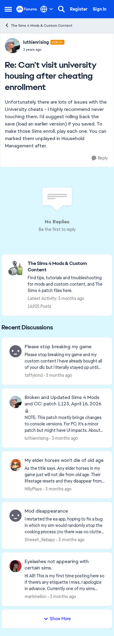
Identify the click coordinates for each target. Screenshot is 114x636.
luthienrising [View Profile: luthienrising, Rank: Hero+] (36, 42)
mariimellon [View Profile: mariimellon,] (36, 596)
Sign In (99, 9)
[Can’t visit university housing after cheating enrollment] (43, 49)
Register (79, 9)
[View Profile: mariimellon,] (15, 566)
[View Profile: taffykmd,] (15, 351)
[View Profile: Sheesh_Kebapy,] (15, 516)
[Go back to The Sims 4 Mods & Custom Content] (67, 266)
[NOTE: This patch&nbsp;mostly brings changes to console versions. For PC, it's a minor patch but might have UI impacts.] (65, 424)
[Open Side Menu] (8, 9)
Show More (57, 618)
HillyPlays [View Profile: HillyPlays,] (33, 489)
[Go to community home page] (26, 9)
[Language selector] (47, 9)
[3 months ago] (58, 375)
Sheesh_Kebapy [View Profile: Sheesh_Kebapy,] (40, 539)
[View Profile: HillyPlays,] (15, 465)
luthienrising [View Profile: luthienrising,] (36, 438)
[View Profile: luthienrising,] (15, 402)
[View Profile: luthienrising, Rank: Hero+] (12, 45)
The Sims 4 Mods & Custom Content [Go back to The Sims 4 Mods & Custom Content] (38, 25)
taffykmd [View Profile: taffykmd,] (34, 375)
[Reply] (99, 158)
